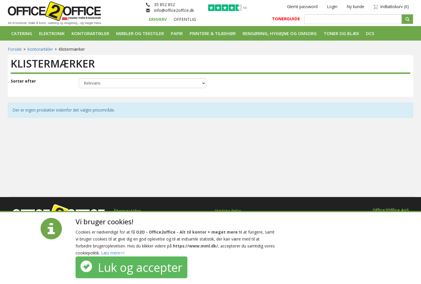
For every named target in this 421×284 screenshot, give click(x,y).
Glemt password (302, 6)
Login (332, 6)
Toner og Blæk (341, 33)
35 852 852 (160, 4)
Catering (21, 33)
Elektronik (52, 33)
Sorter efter (23, 81)
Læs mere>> (113, 253)
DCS (370, 33)
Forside (15, 49)
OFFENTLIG (185, 19)
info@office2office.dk (170, 10)
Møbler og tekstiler (140, 33)
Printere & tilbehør (213, 33)
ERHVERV (158, 19)
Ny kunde (355, 6)
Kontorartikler (90, 33)
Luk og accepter (131, 267)
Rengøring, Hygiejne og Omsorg (280, 33)
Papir (177, 33)
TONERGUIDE (286, 18)
